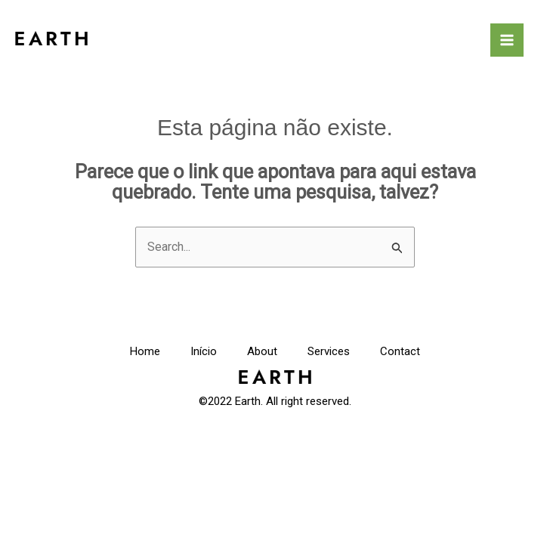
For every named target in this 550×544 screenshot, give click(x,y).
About (262, 351)
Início (203, 351)
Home (145, 351)
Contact (400, 351)
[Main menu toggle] (507, 40)
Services (328, 351)
